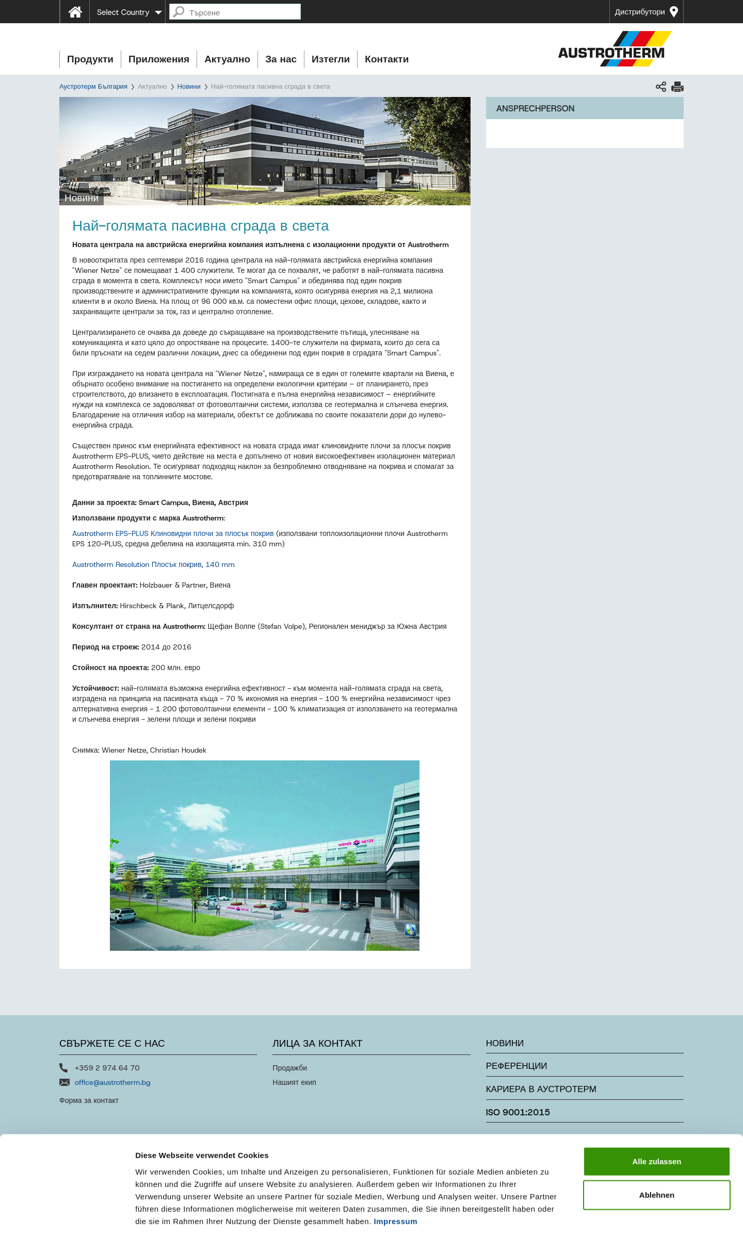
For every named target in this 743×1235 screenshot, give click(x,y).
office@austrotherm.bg (113, 1082)
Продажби (289, 1067)
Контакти (387, 59)
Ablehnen (656, 1147)
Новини (189, 86)
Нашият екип (294, 1082)
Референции (516, 1065)
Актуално (227, 59)
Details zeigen (549, 1214)
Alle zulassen (656, 1113)
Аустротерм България (93, 86)
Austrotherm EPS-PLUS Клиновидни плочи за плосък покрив (173, 533)
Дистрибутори (640, 12)
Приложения (158, 59)
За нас (281, 59)
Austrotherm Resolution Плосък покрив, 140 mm (153, 564)
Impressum (396, 1172)
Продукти (90, 59)
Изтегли (331, 59)
